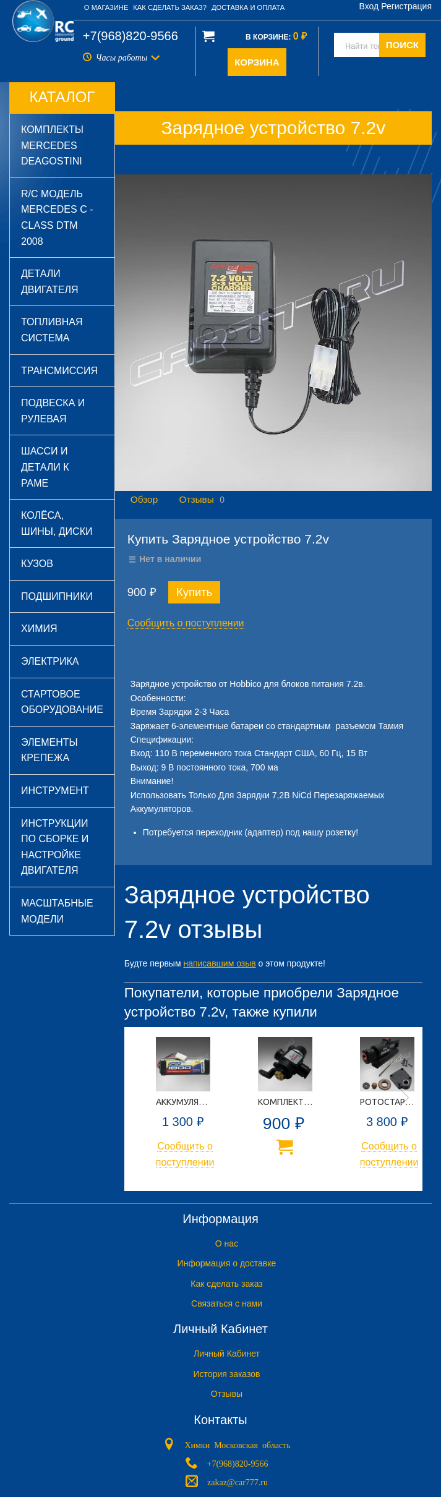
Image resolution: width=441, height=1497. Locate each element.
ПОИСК (402, 45)
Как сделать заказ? (170, 7)
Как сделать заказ (226, 1284)
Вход (369, 6)
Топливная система (51, 330)
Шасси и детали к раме (45, 467)
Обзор (144, 499)
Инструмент (55, 790)
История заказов (227, 1374)
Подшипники (57, 596)
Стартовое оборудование (62, 702)
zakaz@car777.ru (237, 1481)
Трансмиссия (59, 370)
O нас (226, 1243)
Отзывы (196, 499)
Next (404, 1097)
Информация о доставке (227, 1263)
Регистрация (406, 6)
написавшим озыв (219, 963)
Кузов (37, 563)
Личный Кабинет (227, 1353)
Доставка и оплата (248, 7)
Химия (39, 628)
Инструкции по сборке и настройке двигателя (54, 847)
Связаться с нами (226, 1303)
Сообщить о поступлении (185, 623)
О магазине (106, 7)
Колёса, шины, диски (56, 523)
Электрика (50, 661)
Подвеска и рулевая (53, 411)
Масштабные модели (57, 911)
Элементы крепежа (49, 750)
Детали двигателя (50, 281)
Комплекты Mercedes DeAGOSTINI (52, 145)
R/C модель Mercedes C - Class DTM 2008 (57, 218)
